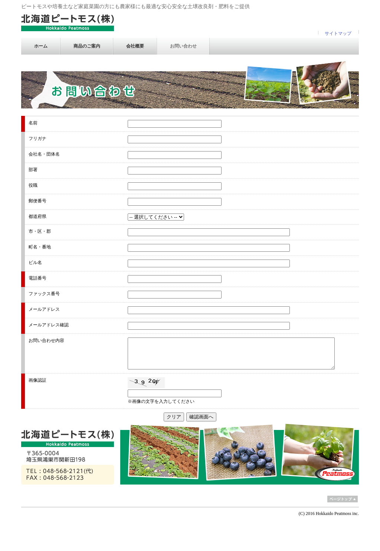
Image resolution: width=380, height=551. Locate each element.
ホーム (41, 46)
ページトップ (342, 499)
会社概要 (135, 46)
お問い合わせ (183, 46)
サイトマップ (338, 33)
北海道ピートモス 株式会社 (67, 22)
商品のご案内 (86, 46)
